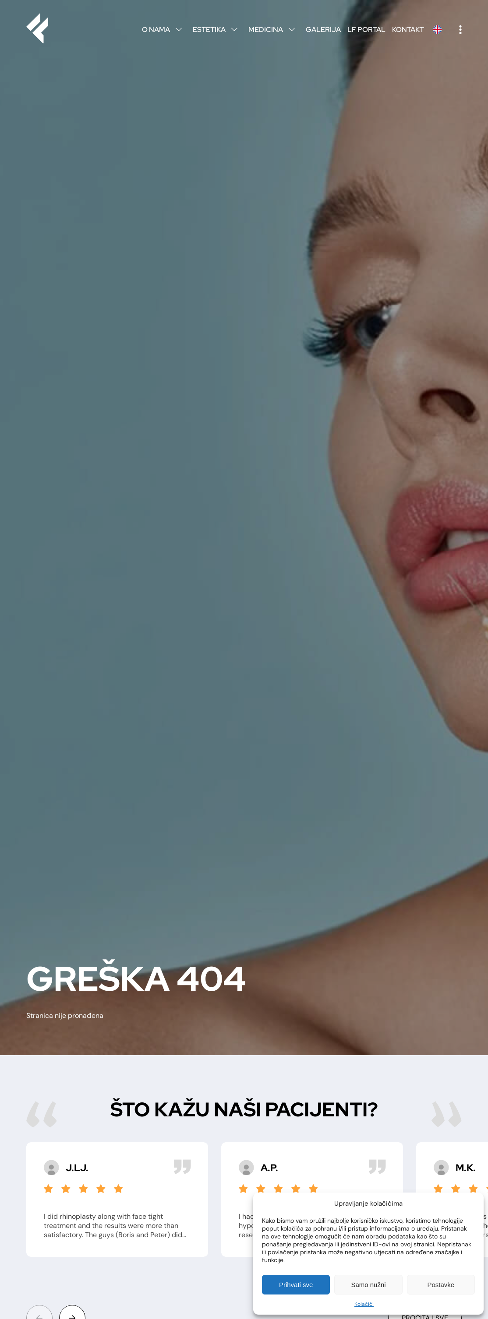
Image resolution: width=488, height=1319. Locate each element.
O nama (164, 29)
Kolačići (364, 1304)
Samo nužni (368, 1284)
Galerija (323, 29)
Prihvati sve (296, 1284)
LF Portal (366, 29)
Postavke (440, 1284)
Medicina (273, 29)
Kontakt (408, 29)
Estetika (217, 29)
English (437, 29)
